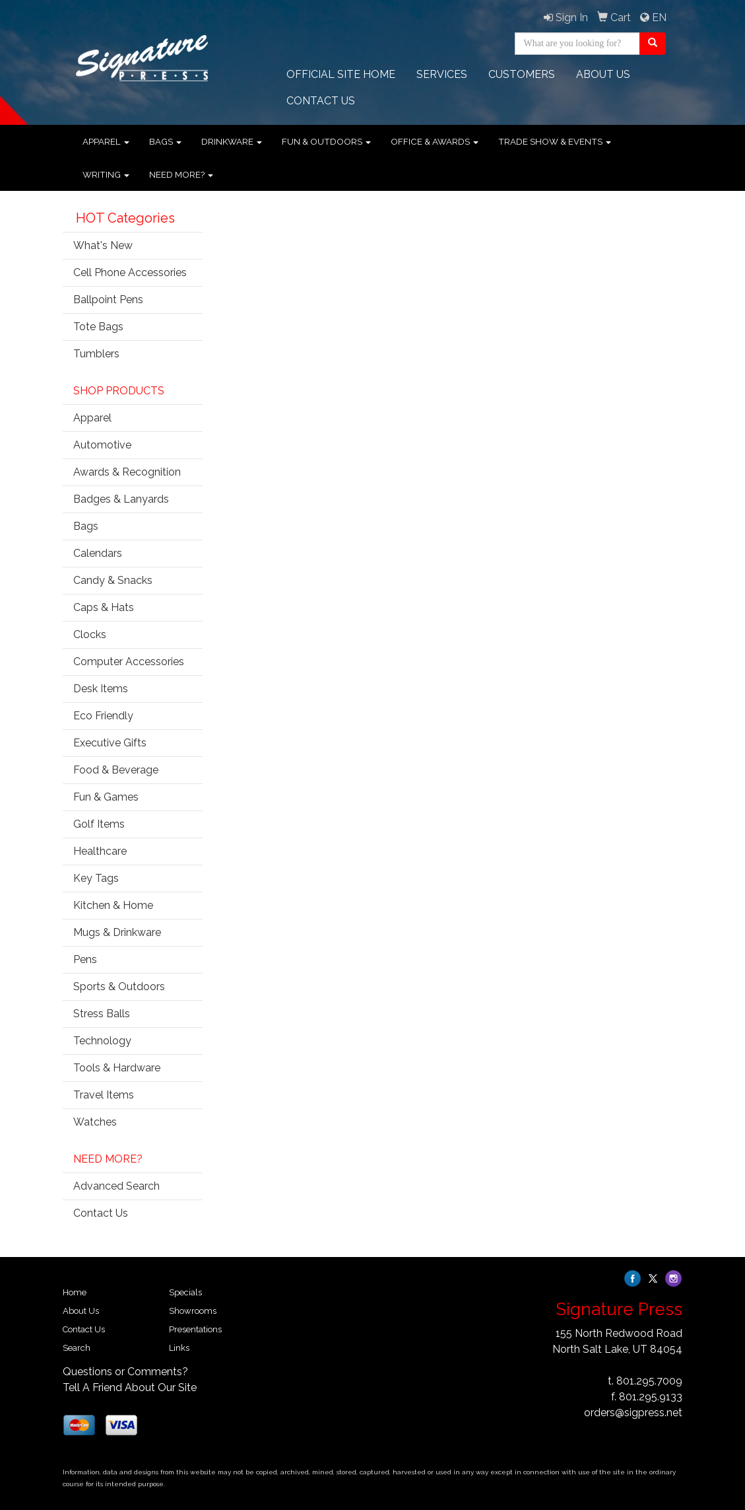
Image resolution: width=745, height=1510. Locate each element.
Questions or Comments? (125, 1371)
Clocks (89, 634)
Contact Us (100, 1213)
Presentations (195, 1329)
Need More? (181, 174)
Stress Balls (101, 1013)
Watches (95, 1122)
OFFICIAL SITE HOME (340, 74)
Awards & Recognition (127, 472)
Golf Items (99, 824)
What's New (103, 245)
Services (441, 74)
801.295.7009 (649, 1381)
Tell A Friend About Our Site (130, 1387)
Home (74, 1292)
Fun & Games (106, 797)
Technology (102, 1040)
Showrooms (192, 1311)
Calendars (97, 553)
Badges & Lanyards (121, 499)
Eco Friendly (103, 715)
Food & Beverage (115, 770)
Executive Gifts (109, 743)
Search (76, 1348)
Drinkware (231, 141)
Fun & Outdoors (326, 141)
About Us (81, 1311)
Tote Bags (98, 326)
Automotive (102, 445)
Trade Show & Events (554, 141)
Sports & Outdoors (119, 986)
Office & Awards (434, 141)
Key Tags (96, 878)
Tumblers (96, 353)
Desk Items (100, 688)
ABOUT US (603, 74)
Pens (85, 959)
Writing (105, 174)
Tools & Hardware (116, 1067)
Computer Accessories (128, 661)
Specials (185, 1292)
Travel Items (103, 1095)
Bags (165, 141)
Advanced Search (116, 1186)
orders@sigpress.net (633, 1412)
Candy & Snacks (112, 580)
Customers (521, 74)
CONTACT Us (320, 100)
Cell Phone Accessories (130, 272)
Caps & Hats (103, 607)
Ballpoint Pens (108, 299)
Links (179, 1348)
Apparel (105, 141)
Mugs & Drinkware (117, 932)
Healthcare (100, 851)
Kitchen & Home (113, 905)
